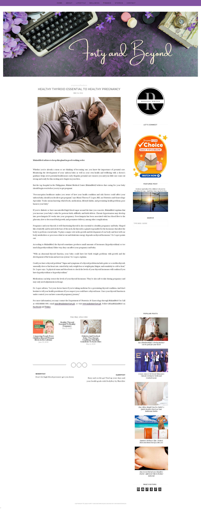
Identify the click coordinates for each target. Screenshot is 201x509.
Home (59, 3)
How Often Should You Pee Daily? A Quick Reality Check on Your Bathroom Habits (151, 409)
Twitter (48, 307)
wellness (84, 85)
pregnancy (75, 85)
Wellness (94, 3)
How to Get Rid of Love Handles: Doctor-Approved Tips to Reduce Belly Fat (151, 474)
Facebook (37, 307)
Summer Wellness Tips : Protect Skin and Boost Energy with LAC (151, 441)
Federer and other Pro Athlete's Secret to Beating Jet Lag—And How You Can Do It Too (151, 190)
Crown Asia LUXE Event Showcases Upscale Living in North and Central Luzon (151, 376)
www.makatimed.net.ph (91, 304)
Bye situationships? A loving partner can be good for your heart (151, 343)
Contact (131, 3)
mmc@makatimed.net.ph (65, 304)
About (69, 3)
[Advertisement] (150, 269)
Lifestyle (81, 3)
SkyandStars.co (120, 503)
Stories (119, 3)
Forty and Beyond (95, 503)
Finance (107, 3)
